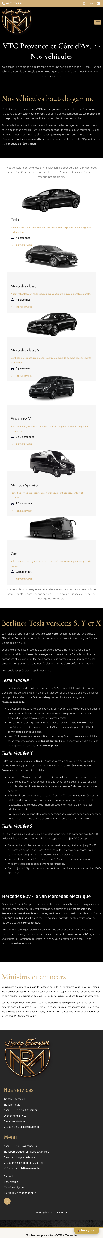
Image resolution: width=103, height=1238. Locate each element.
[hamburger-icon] (97, 22)
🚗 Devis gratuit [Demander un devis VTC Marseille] (86, 1230)
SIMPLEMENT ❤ (58, 1212)
